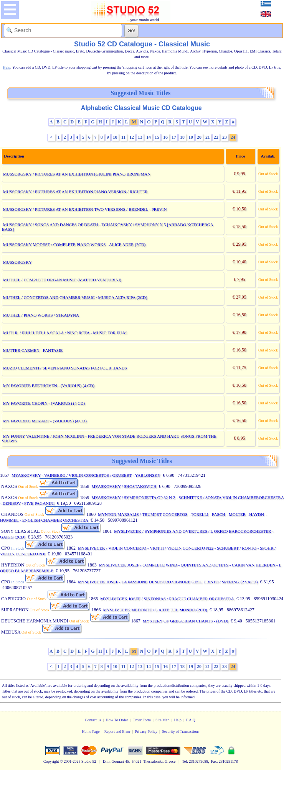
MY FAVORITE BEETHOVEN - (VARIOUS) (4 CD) (49, 385)
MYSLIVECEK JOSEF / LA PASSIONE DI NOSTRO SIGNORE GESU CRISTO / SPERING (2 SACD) (168, 582)
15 (157, 137)
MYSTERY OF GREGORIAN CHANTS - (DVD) (185, 621)
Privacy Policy (146, 731)
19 (190, 137)
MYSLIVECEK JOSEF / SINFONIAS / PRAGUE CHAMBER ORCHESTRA (167, 598)
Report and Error (117, 731)
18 (182, 137)
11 (123, 137)
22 (216, 137)
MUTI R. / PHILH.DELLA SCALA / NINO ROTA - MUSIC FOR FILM (65, 332)
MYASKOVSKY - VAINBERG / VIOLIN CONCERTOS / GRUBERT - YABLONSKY (86, 475)
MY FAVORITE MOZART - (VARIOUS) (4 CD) (45, 421)
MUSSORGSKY (17, 262)
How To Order (117, 720)
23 (224, 137)
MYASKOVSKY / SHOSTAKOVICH (123, 486)
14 (148, 137)
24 (233, 137)
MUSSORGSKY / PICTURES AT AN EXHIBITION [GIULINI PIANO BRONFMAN (76, 174)
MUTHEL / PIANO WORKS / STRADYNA (41, 315)
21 (207, 137)
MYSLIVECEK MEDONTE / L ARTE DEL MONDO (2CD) (155, 609)
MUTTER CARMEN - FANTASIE (33, 350)
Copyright (51, 761)
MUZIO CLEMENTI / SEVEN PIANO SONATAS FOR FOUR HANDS (65, 368)
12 (131, 137)
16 (165, 137)
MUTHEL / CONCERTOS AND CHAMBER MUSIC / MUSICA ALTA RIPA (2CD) (75, 297)
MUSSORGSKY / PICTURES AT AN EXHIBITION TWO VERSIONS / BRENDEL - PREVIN (85, 209)
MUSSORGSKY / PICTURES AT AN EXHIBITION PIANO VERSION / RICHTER (75, 191)
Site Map (162, 720)
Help (177, 720)
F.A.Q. (191, 720)
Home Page (90, 731)
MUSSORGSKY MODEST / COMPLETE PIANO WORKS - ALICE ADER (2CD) (74, 244)
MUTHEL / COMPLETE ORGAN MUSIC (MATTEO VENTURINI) (62, 279)
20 (199, 137)
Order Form (142, 720)
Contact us (93, 720)
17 (173, 137)
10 (115, 137)
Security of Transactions (180, 731)
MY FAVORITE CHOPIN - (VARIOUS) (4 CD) (44, 403)
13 (140, 137)
